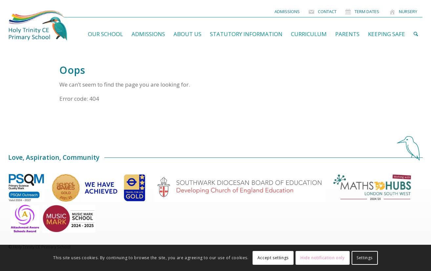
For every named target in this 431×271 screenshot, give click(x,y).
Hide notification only (322, 258)
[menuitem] (287, 11)
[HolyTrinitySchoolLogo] (51, 25)
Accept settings (273, 258)
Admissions (287, 11)
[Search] (415, 34)
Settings (365, 258)
